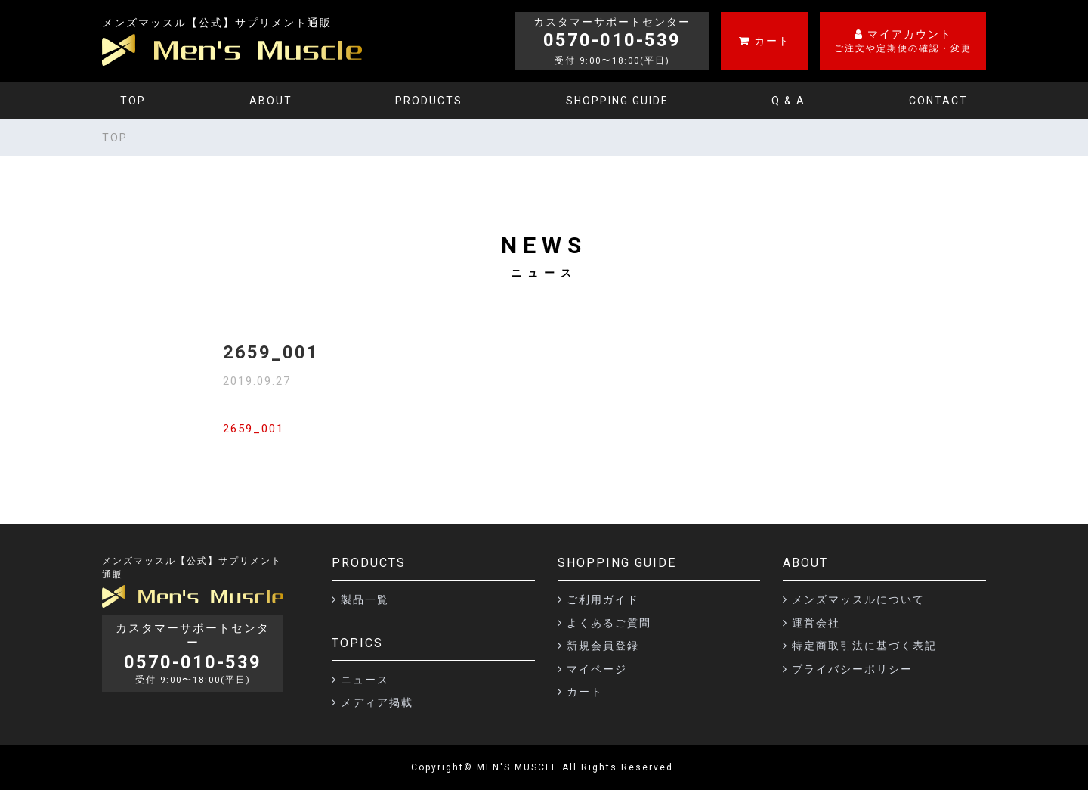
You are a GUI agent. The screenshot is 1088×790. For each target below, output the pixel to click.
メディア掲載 (377, 702)
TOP (133, 100)
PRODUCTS (428, 100)
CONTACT (938, 100)
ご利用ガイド (603, 599)
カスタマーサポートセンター (192, 653)
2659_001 (253, 428)
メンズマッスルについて (858, 599)
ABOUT (270, 100)
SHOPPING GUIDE (617, 100)
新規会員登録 (603, 646)
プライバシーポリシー (852, 669)
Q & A (788, 100)
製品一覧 (365, 599)
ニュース (365, 680)
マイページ (597, 669)
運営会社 (816, 623)
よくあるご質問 (609, 623)
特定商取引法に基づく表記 (864, 646)
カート (585, 692)
